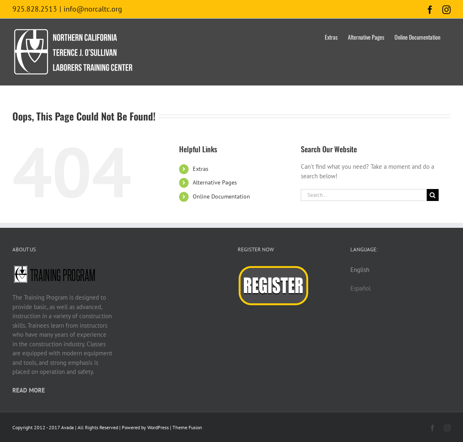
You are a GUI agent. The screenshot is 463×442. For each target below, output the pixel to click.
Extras (200, 169)
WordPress (158, 427)
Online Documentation (221, 196)
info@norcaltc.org (93, 9)
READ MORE (28, 390)
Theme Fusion (187, 427)
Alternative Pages (215, 182)
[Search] (433, 195)
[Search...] (364, 195)
